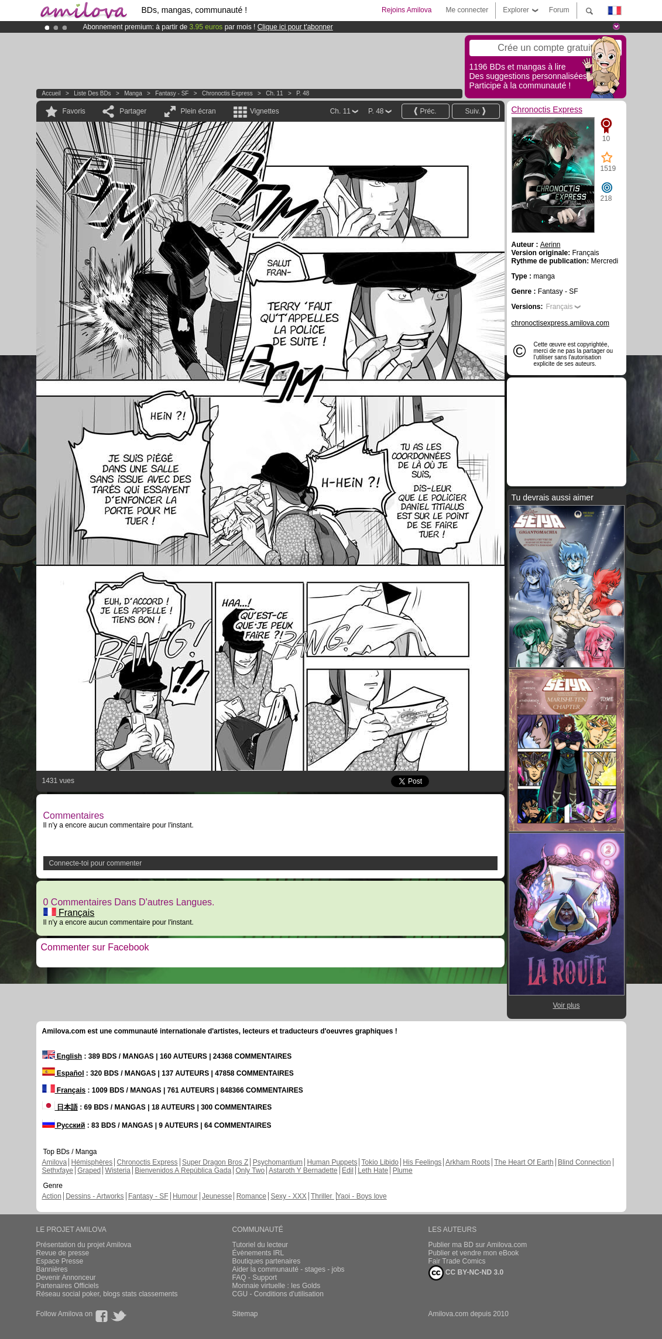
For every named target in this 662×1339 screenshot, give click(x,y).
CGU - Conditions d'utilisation (278, 1294)
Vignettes (264, 111)
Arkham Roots (467, 1162)
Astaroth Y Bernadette (303, 1170)
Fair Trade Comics (457, 1261)
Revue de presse (63, 1253)
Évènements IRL (258, 1253)
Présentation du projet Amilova (84, 1245)
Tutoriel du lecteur (260, 1245)
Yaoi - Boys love (362, 1196)
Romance (251, 1196)
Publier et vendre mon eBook (473, 1253)
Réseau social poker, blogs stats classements (107, 1294)
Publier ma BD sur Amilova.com (477, 1245)
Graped (89, 1170)
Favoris (74, 111)
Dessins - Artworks (95, 1196)
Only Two (250, 1170)
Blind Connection (584, 1162)
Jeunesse (217, 1196)
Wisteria (118, 1170)
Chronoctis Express (227, 93)
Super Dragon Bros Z (215, 1162)
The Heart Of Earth (523, 1162)
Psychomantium (278, 1162)
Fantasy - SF (171, 93)
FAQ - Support (254, 1277)
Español (63, 1073)
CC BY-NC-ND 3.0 (466, 1272)
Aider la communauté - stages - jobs (288, 1269)
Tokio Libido (380, 1162)
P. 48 (302, 93)
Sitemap (245, 1314)
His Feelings (422, 1162)
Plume (403, 1170)
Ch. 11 (274, 93)
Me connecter (466, 10)
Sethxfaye (57, 1170)
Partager (132, 111)
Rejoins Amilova (406, 10)
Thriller (322, 1196)
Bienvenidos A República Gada (183, 1170)
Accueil (51, 93)
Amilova (54, 1162)
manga (133, 93)
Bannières (52, 1269)
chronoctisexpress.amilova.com (560, 323)
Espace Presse (60, 1261)
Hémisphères (92, 1162)
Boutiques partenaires (266, 1261)
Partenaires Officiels (67, 1286)
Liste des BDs (92, 93)
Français (69, 913)
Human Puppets (332, 1162)
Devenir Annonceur (66, 1277)
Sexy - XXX (288, 1196)
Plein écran (198, 111)
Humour (185, 1196)
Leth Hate (373, 1170)
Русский (63, 1125)
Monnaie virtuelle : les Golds (276, 1286)
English (62, 1056)
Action (51, 1196)
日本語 (60, 1107)
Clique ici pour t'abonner (295, 27)
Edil (348, 1170)
